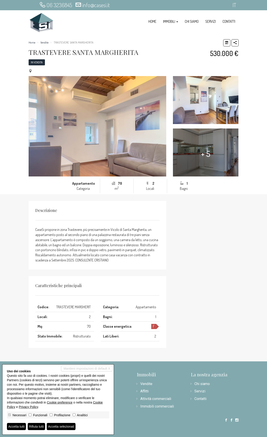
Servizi (210, 21)
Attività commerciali (155, 399)
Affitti (144, 391)
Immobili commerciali (157, 406)
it (234, 5)
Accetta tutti (16, 426)
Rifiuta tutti (36, 426)
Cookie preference (59, 402)
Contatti (229, 21)
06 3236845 (59, 4)
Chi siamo (192, 21)
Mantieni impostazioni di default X (86, 368)
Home (152, 21)
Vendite (44, 42)
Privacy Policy (28, 407)
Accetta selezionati (61, 426)
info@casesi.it (96, 4)
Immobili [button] (170, 21)
